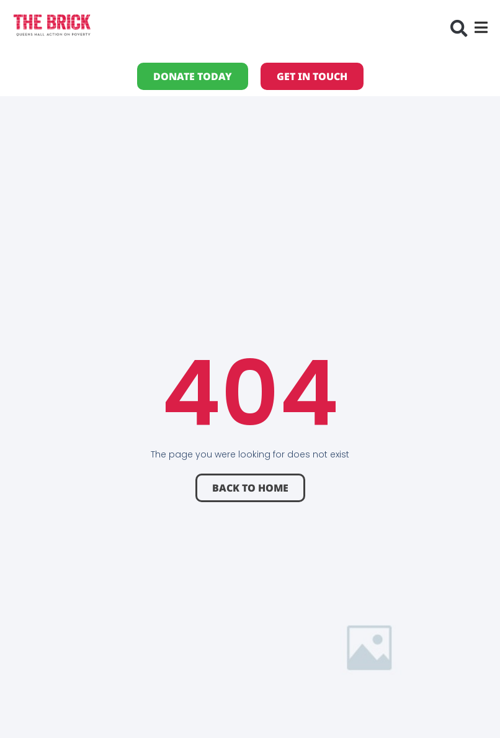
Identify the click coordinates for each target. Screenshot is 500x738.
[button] (459, 28)
